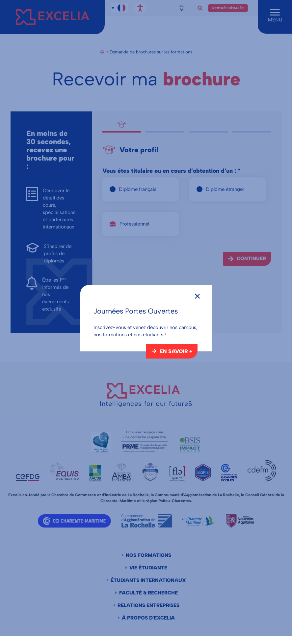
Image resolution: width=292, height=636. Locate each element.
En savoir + (176, 351)
